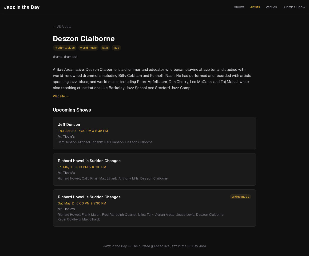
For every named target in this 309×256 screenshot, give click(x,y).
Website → (61, 96)
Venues (271, 7)
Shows (239, 7)
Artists (255, 7)
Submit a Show (294, 7)
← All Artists (62, 26)
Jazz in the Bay (22, 7)
